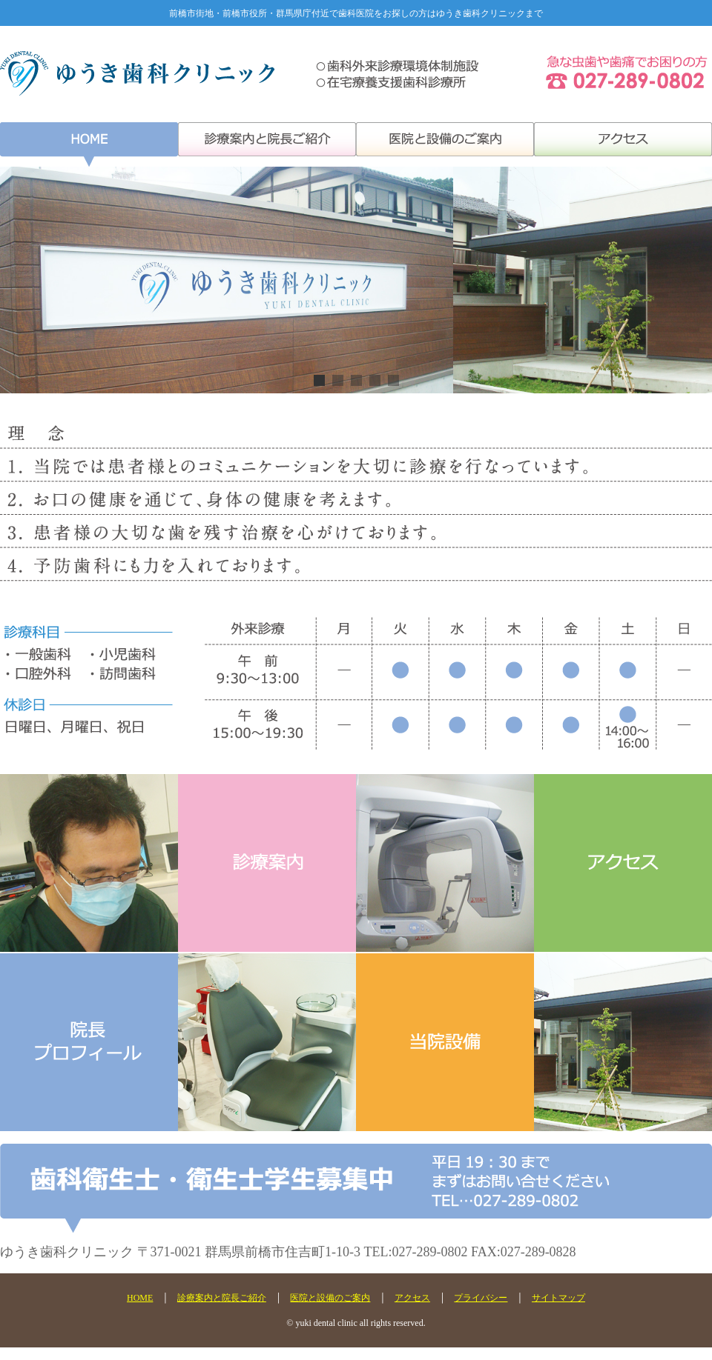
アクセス (412, 1298)
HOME (140, 1298)
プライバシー (480, 1298)
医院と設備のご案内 (330, 1298)
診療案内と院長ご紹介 (221, 1298)
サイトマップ (558, 1298)
